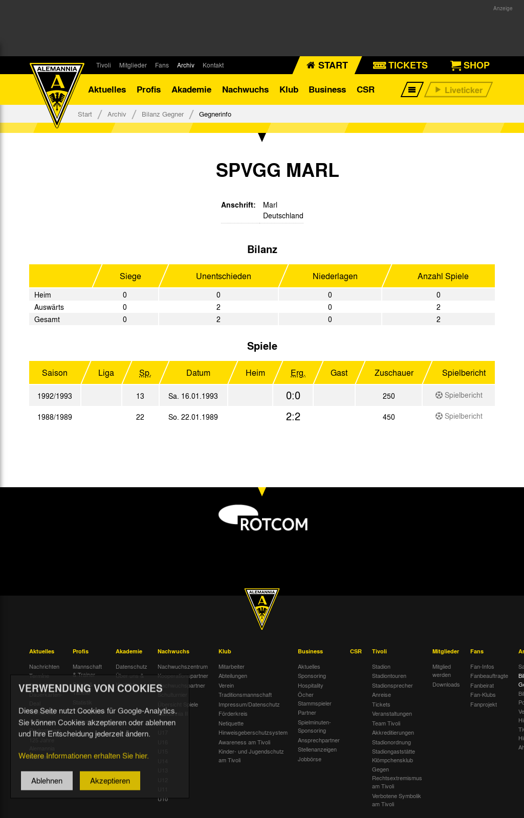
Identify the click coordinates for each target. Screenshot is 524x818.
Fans (162, 65)
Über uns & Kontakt (130, 680)
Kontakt (213, 65)
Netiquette (231, 723)
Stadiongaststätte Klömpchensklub (393, 755)
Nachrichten (44, 666)
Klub (288, 89)
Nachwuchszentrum (183, 666)
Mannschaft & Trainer (87, 670)
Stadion (381, 666)
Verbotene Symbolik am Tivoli (396, 799)
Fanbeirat (482, 685)
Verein (226, 685)
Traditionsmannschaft (245, 695)
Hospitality (310, 685)
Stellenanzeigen (317, 749)
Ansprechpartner (319, 740)
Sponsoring (312, 676)
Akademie (191, 89)
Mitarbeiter (232, 666)
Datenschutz (131, 666)
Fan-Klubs (483, 695)
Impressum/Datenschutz (249, 704)
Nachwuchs (245, 89)
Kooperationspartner (183, 676)
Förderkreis (233, 714)
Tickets (381, 704)
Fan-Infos (482, 666)
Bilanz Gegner (163, 114)
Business (327, 89)
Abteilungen (233, 676)
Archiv (185, 65)
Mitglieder (133, 65)
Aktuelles (107, 89)
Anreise (381, 695)
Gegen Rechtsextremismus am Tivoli (397, 777)
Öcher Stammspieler (315, 699)
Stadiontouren (389, 676)
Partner (307, 713)
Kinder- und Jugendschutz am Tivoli (251, 755)
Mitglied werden (441, 670)
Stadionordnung (391, 742)
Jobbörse (309, 759)
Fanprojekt (483, 704)
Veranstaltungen (392, 714)
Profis (149, 89)
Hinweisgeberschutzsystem (253, 733)
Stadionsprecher (392, 685)
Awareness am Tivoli (244, 742)
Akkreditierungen (393, 733)
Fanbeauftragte (489, 676)
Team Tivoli (386, 723)
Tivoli (103, 65)
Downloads (446, 684)
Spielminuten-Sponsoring (314, 726)
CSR (366, 89)
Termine (39, 676)
